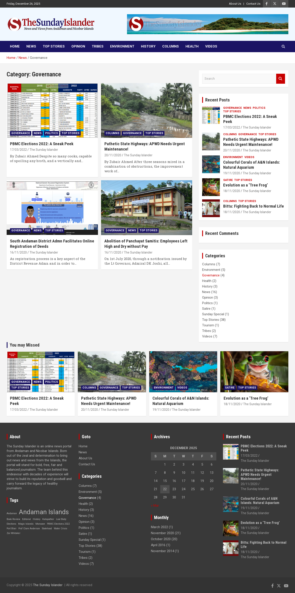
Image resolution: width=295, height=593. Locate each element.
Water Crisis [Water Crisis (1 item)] (60, 528)
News (31, 46)
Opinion (78, 46)
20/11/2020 (112, 155)
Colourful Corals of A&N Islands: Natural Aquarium (251, 165)
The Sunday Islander (43, 149)
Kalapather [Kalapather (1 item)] (48, 519)
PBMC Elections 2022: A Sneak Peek (41, 143)
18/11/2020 (231, 191)
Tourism (208, 325)
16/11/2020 (18, 252)
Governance (20, 133)
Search (280, 79)
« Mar (155, 506)
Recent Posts (217, 100)
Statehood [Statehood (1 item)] (47, 528)
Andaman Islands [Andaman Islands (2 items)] (44, 512)
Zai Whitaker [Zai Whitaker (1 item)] (13, 533)
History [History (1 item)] (36, 519)
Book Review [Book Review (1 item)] (13, 519)
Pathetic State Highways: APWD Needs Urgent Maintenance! (250, 142)
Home (15, 46)
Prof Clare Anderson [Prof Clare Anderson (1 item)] (29, 528)
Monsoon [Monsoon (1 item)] (40, 523)
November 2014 (162, 551)
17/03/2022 (18, 149)
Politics (51, 133)
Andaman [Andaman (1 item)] (12, 513)
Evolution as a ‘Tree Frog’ (245, 185)
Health (192, 46)
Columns (170, 46)
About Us (235, 3)
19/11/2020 (231, 173)
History (148, 46)
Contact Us (253, 3)
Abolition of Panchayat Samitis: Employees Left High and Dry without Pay (146, 243)
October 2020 (161, 539)
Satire (228, 180)
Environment (122, 46)
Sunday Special (213, 314)
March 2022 (159, 527)
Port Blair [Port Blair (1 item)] (11, 528)
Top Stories (54, 46)
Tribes (98, 46)
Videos (211, 46)
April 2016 (158, 545)
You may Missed (24, 345)
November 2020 (162, 533)
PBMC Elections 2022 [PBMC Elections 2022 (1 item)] (58, 523)
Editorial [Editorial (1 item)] (26, 519)
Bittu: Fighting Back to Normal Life (253, 206)
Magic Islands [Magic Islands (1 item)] (25, 523)
